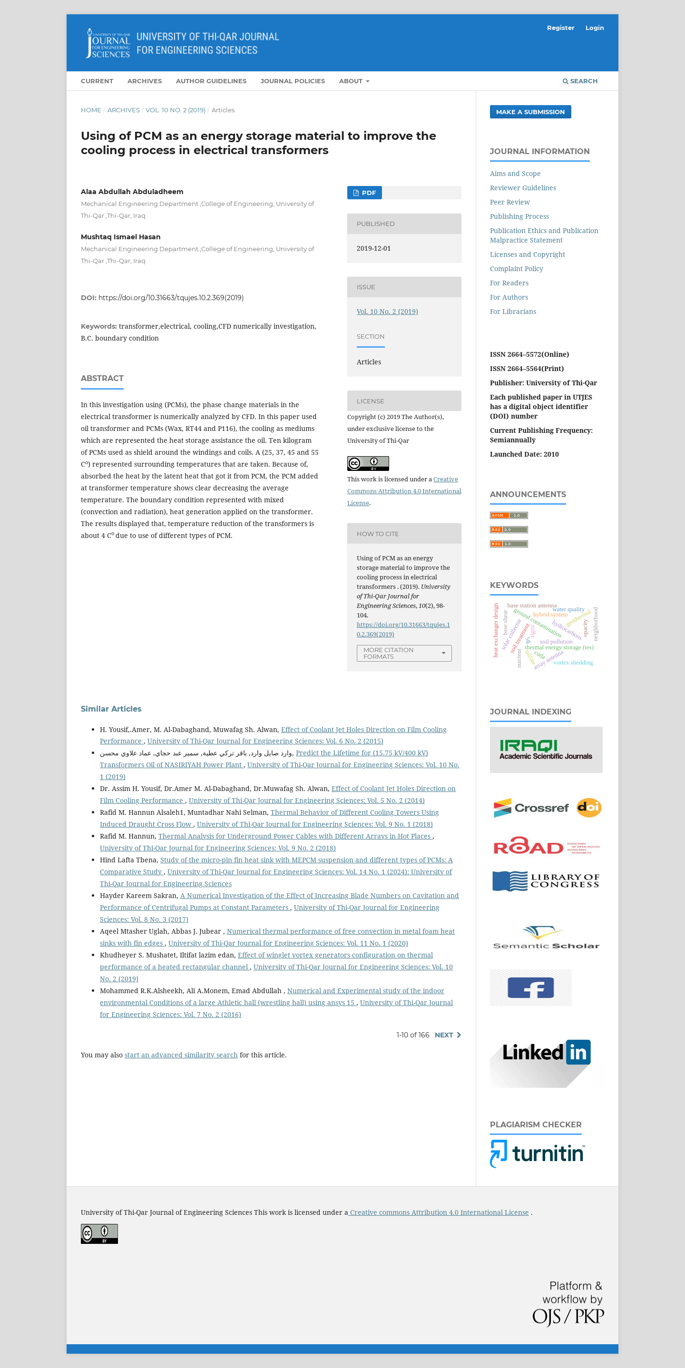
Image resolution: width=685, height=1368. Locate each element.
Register (561, 27)
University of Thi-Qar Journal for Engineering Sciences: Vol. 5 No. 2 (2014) (307, 800)
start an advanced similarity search (181, 1054)
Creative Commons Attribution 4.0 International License (404, 491)
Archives (144, 81)
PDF (368, 192)
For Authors (509, 297)
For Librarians (513, 311)
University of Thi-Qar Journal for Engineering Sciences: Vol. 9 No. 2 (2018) (218, 847)
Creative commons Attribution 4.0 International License (438, 1212)
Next (444, 1035)
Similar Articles (111, 708)
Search (580, 81)
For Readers (509, 282)
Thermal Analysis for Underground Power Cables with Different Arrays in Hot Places (295, 835)
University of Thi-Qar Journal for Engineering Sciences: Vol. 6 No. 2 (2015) (265, 740)
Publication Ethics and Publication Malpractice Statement (544, 235)
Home (91, 110)
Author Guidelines (211, 81)
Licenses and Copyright (527, 254)
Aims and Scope (515, 173)
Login (595, 27)
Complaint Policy (516, 268)
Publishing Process (519, 216)
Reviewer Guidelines (523, 187)
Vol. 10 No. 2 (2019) (176, 110)
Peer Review (510, 201)
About (351, 81)
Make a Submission (530, 112)
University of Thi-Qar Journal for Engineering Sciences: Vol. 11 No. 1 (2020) (288, 943)
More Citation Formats (388, 653)
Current (97, 81)
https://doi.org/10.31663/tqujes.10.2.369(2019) (171, 297)
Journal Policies (293, 81)
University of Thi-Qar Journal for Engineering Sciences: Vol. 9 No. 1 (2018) (315, 824)
